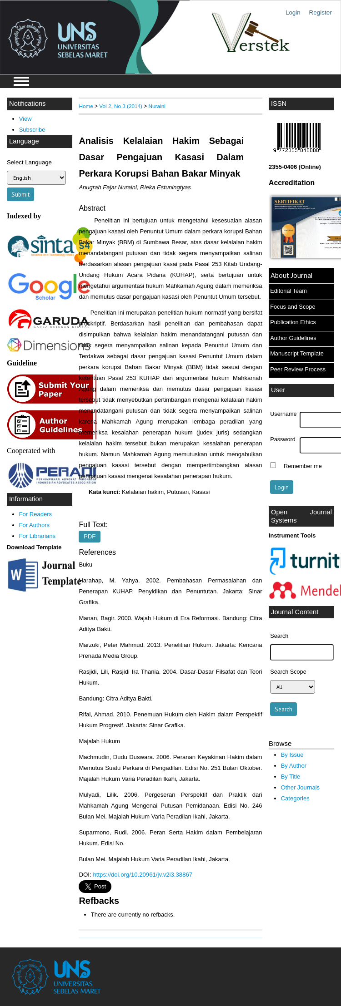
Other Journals (300, 787)
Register (320, 12)
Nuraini (157, 106)
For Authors (34, 525)
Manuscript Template (297, 353)
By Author (294, 765)
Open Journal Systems (301, 516)
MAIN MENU (21, 81)
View (25, 118)
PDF (89, 536)
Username (283, 414)
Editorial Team (288, 290)
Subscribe (32, 129)
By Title (291, 776)
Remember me (303, 466)
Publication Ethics (293, 322)
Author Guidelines (293, 338)
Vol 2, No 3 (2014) (120, 106)
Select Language (29, 162)
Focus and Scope (292, 306)
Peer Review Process (298, 369)
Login (293, 12)
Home (86, 106)
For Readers (35, 514)
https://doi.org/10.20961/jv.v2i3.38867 (142, 874)
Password (283, 439)
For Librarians (37, 536)
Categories (295, 798)
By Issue (292, 754)
